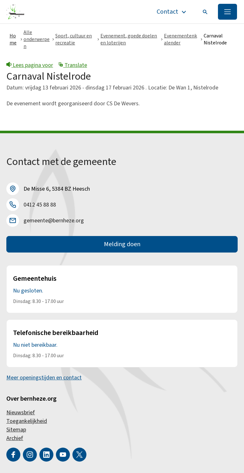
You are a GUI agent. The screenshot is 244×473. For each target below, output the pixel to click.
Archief (14, 438)
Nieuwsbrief (20, 413)
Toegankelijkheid (26, 421)
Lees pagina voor (29, 65)
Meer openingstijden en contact (44, 378)
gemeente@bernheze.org (54, 221)
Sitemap (16, 430)
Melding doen (122, 244)
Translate (72, 65)
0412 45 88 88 (40, 205)
